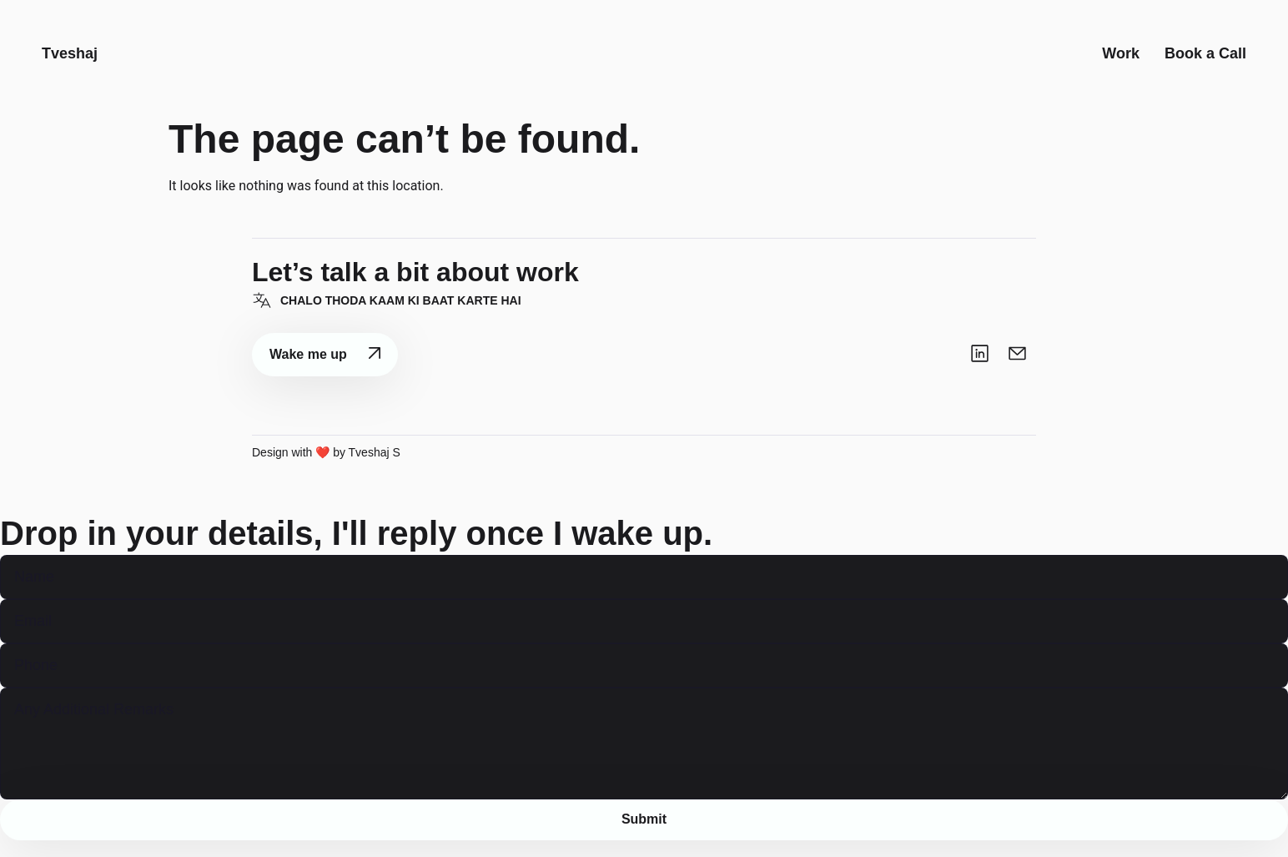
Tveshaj (70, 61)
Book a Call (1205, 61)
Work (1121, 61)
